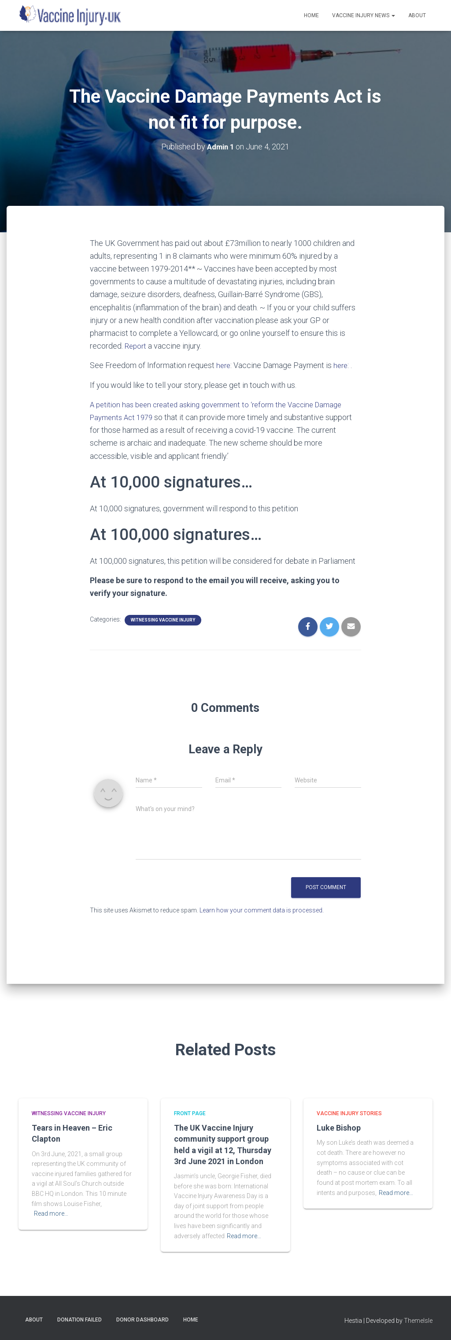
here (224, 365)
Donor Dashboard (142, 1319)
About (417, 15)
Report (136, 345)
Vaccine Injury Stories (349, 1113)
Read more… (51, 1213)
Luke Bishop (339, 1127)
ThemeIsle (418, 1320)
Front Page (190, 1113)
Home (311, 15)
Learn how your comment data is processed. (262, 909)
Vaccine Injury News (363, 15)
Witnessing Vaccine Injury (163, 619)
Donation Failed (79, 1319)
